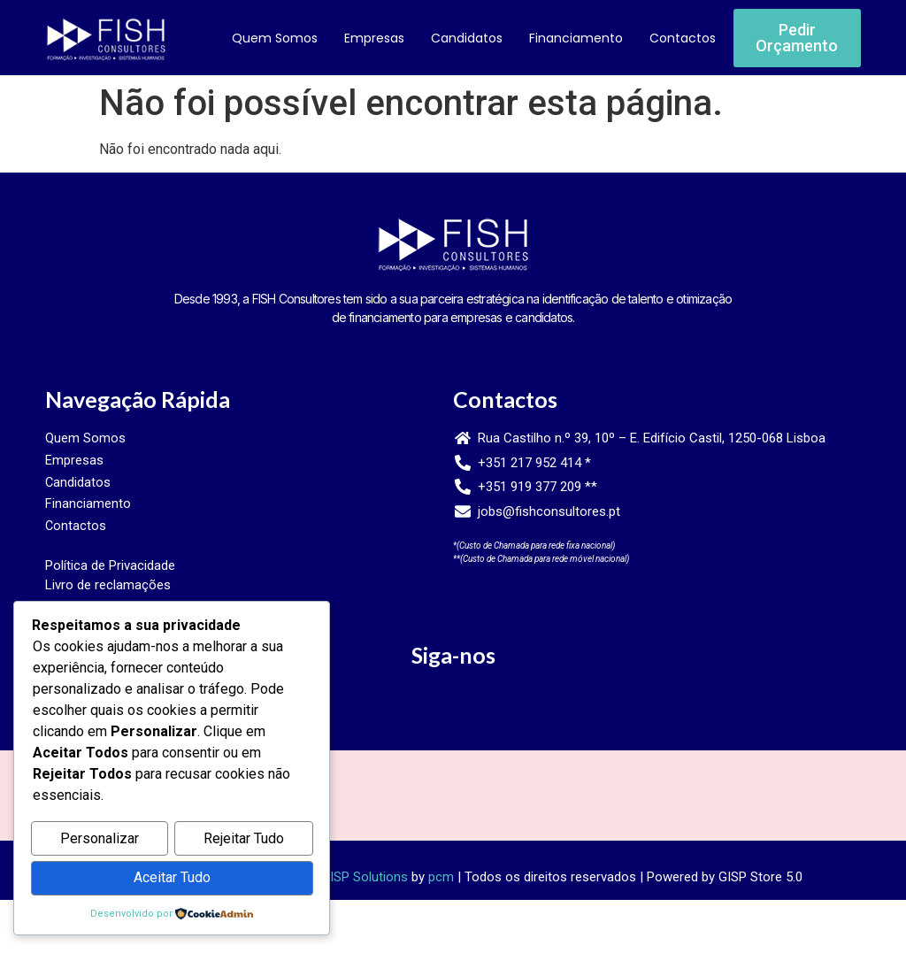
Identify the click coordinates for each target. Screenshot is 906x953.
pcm (441, 885)
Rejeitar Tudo (243, 840)
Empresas (374, 38)
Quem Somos (275, 38)
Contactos (682, 38)
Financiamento (576, 38)
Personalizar (99, 840)
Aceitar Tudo (172, 878)
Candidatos (467, 38)
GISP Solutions (364, 885)
